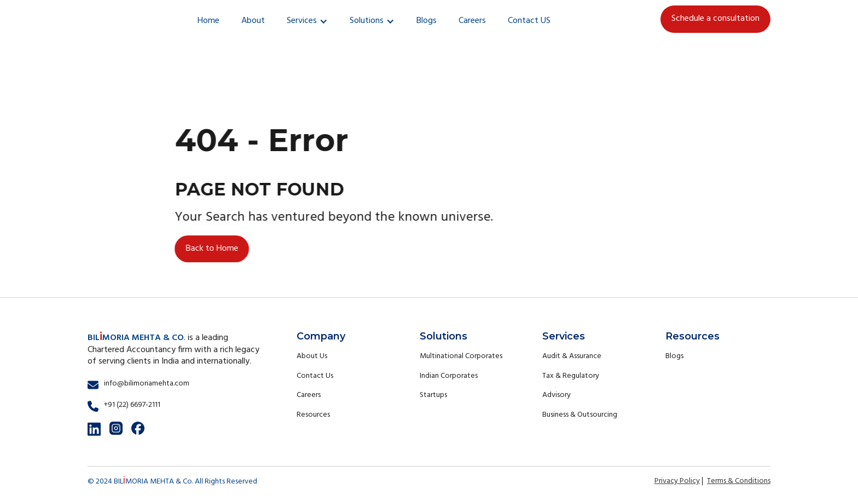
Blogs (426, 21)
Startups (433, 395)
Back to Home (211, 248)
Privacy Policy (677, 481)
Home (208, 21)
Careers (472, 21)
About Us (312, 356)
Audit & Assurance (571, 356)
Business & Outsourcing (579, 414)
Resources (313, 414)
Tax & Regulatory (570, 376)
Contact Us (315, 376)
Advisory (556, 395)
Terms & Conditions (738, 481)
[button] (307, 21)
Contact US (529, 21)
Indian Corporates (449, 376)
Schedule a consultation (715, 18)
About (253, 21)
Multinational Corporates (461, 356)
